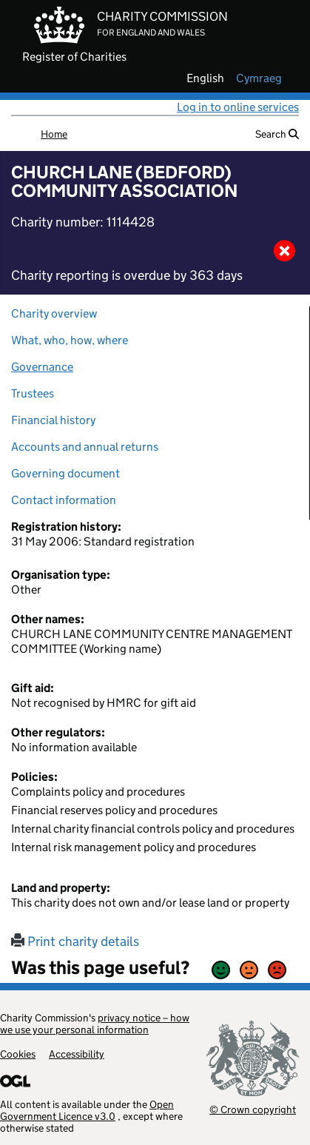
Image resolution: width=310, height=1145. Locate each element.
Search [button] (277, 134)
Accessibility (76, 1054)
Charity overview (54, 313)
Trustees (32, 393)
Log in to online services (238, 107)
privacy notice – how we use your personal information (94, 1023)
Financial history (53, 420)
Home (54, 134)
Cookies (18, 1054)
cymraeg (259, 78)
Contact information (63, 500)
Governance (42, 367)
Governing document (65, 473)
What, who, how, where (69, 340)
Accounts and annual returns (84, 447)
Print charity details (75, 941)
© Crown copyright (252, 1109)
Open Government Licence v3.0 (87, 1110)
